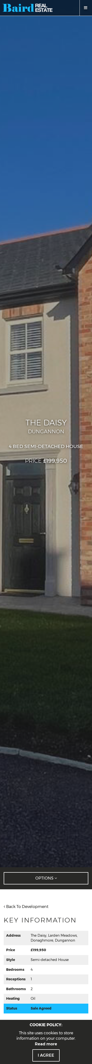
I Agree (46, 1055)
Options (46, 878)
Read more (46, 1044)
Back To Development (26, 906)
